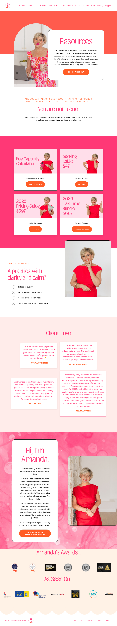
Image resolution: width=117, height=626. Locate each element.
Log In (108, 5)
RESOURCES (55, 5)
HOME (22, 5)
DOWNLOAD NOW (35, 184)
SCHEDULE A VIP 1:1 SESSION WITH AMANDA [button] (35, 533)
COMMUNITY (69, 5)
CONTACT (90, 620)
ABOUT (31, 5)
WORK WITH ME (94, 5)
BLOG (81, 5)
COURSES (42, 5)
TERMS (99, 620)
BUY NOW (81, 184)
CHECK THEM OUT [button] (76, 72)
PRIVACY (107, 620)
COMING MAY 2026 (82, 229)
